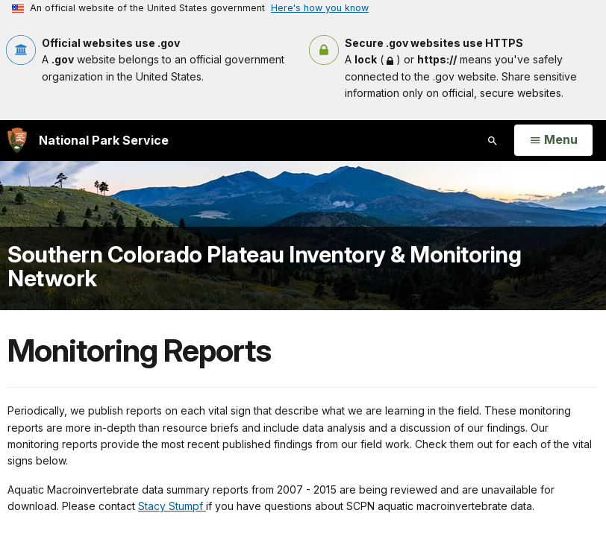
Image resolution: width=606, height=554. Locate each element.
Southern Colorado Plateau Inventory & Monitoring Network (264, 266)
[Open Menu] (553, 140)
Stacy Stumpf (172, 506)
